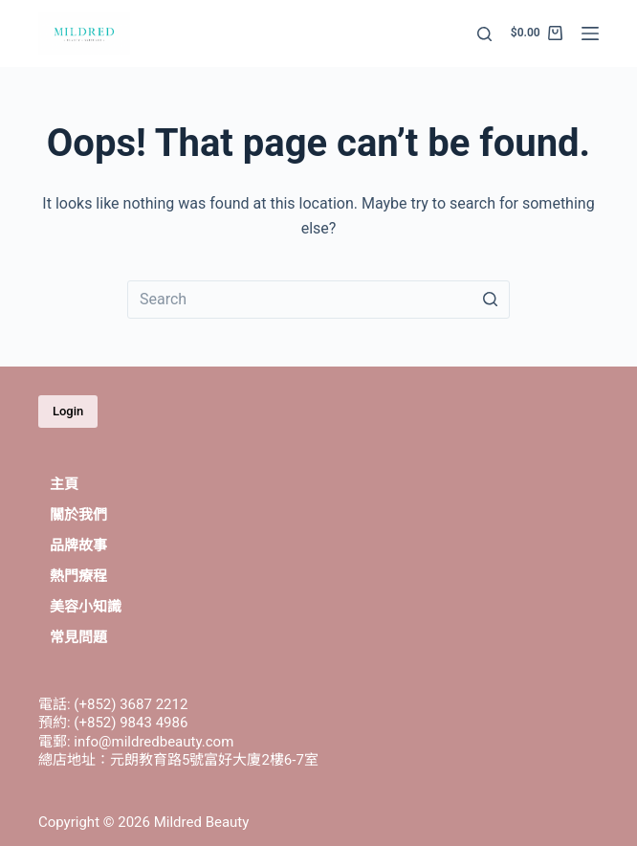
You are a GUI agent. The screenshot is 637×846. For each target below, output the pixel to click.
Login (68, 411)
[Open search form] (484, 34)
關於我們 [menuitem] (78, 514)
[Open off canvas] (590, 33)
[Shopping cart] (536, 33)
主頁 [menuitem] (64, 484)
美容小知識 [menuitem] (85, 606)
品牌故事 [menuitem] (78, 545)
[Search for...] (318, 299)
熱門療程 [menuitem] (78, 576)
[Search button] (491, 299)
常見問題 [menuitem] (78, 637)
